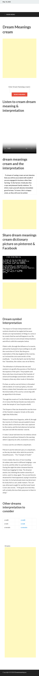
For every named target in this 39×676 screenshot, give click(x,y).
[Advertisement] (19, 58)
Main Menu (10, 14)
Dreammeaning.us (20, 672)
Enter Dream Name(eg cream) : (20, 87)
